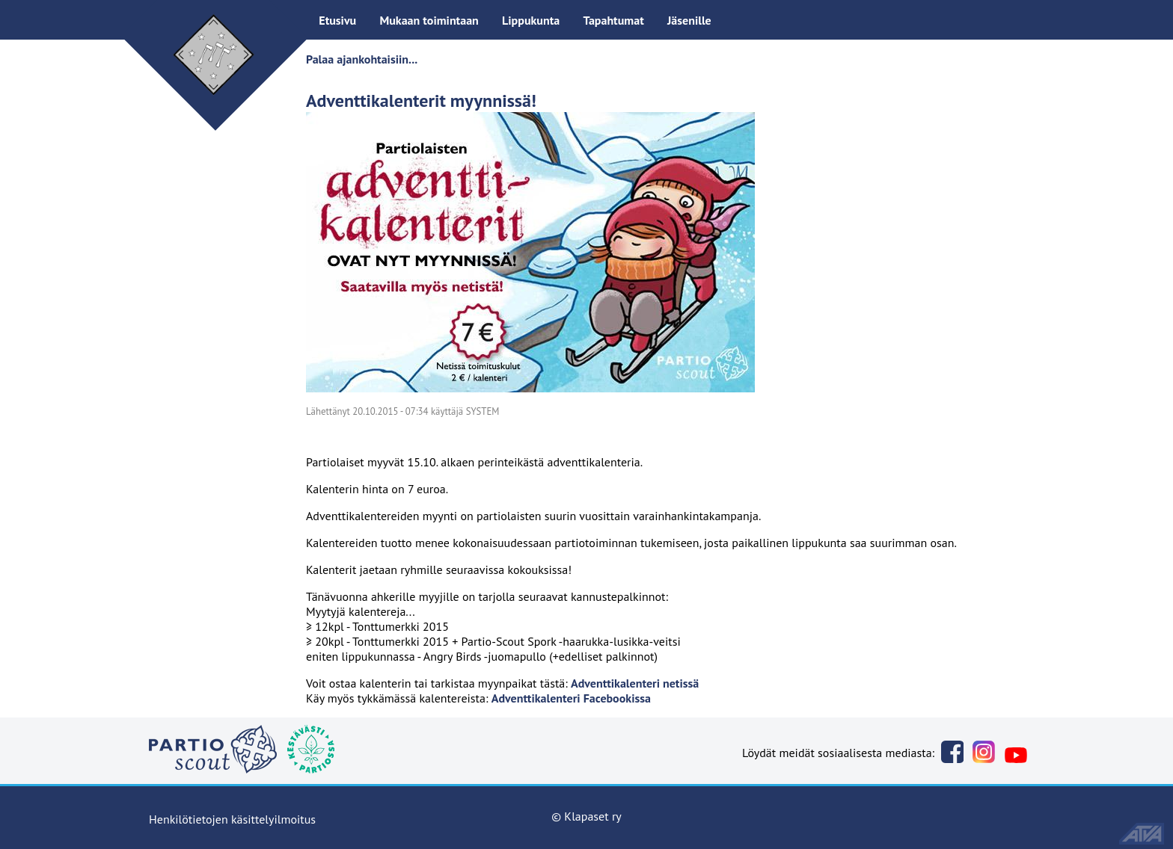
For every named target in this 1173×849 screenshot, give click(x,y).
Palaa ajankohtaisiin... (361, 59)
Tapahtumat (613, 20)
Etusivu (337, 20)
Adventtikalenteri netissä (635, 683)
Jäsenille (689, 20)
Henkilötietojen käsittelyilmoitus (232, 819)
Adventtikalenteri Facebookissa (571, 698)
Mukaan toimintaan (428, 20)
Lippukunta (531, 20)
